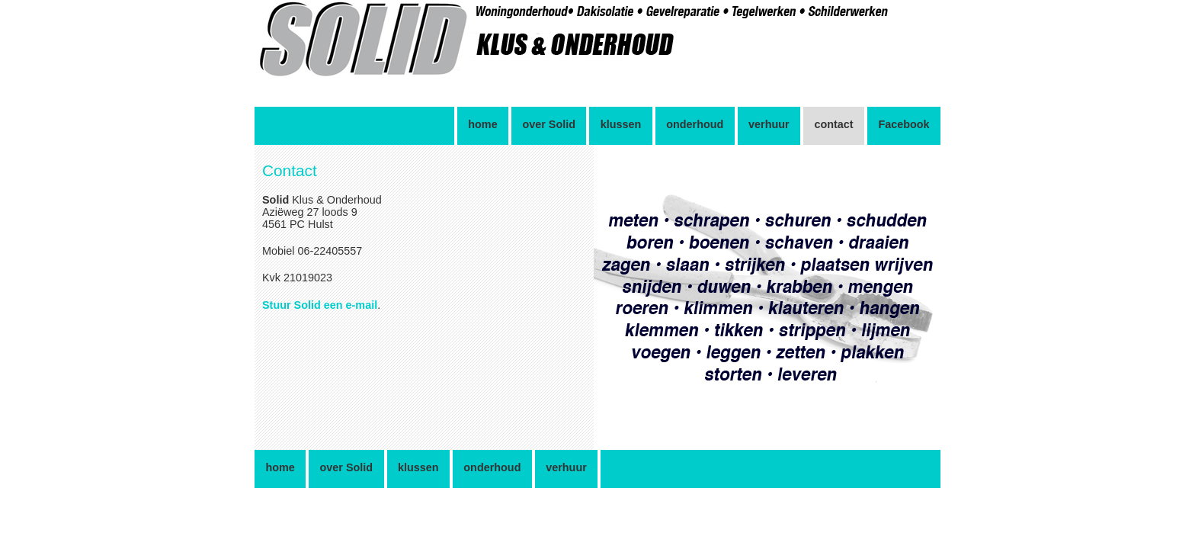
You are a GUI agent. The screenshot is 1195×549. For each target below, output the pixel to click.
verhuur (769, 124)
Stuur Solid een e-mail (319, 305)
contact (833, 124)
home (482, 124)
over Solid (548, 124)
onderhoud (694, 124)
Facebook (903, 124)
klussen (621, 124)
